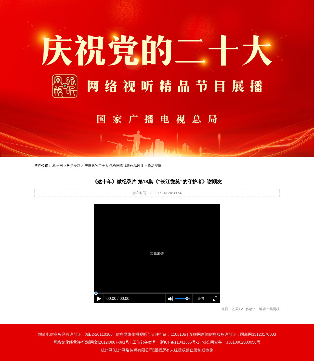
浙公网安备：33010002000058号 (231, 342)
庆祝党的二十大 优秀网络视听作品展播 (114, 166)
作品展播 (154, 166)
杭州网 (57, 166)
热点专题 (73, 166)
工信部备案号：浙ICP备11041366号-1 (165, 342)
